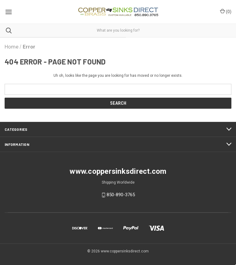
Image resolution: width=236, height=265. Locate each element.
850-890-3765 (121, 194)
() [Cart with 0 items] (225, 11)
